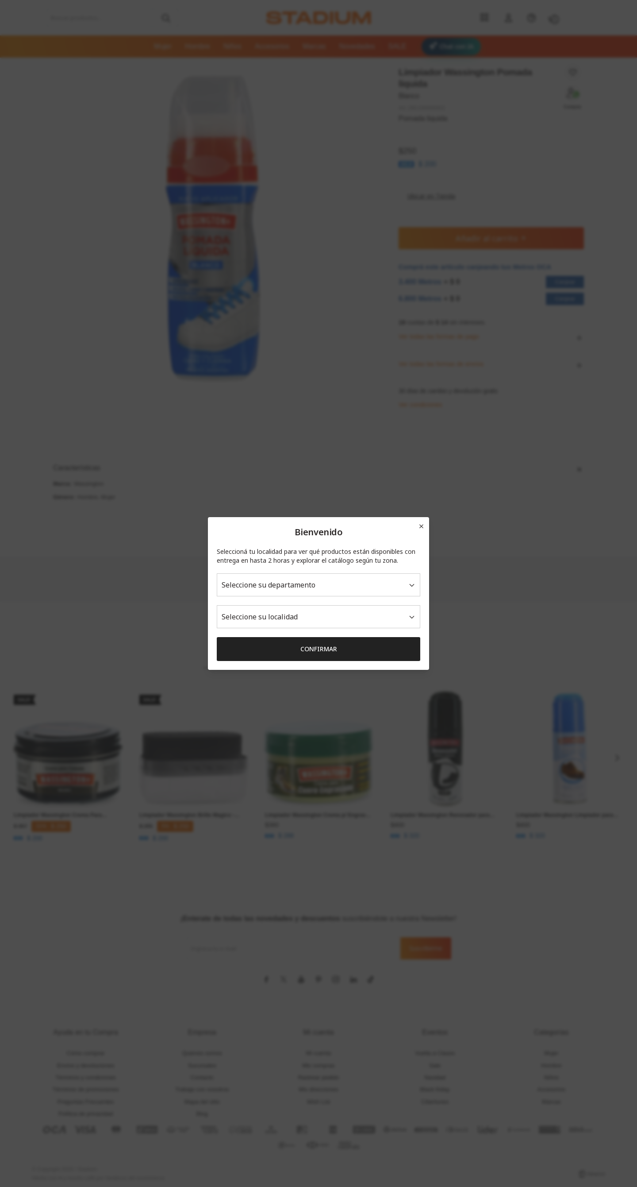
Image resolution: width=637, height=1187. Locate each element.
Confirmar (318, 649)
